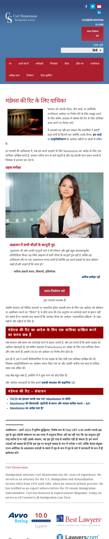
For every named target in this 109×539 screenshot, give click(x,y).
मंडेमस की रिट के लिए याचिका (36, 101)
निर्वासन (30, 75)
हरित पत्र (80, 63)
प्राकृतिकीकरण (58, 139)
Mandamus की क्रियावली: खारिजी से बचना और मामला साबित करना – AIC (50, 404)
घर (10, 63)
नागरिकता (95, 63)
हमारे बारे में (23, 63)
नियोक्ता (54, 63)
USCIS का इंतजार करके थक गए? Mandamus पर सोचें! (40, 399)
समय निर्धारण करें (93, 34)
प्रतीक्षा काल (14, 75)
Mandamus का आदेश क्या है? (26, 408)
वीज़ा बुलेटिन (46, 75)
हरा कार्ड (97, 135)
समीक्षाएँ (39, 63)
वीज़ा (67, 63)
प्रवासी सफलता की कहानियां (56, 383)
